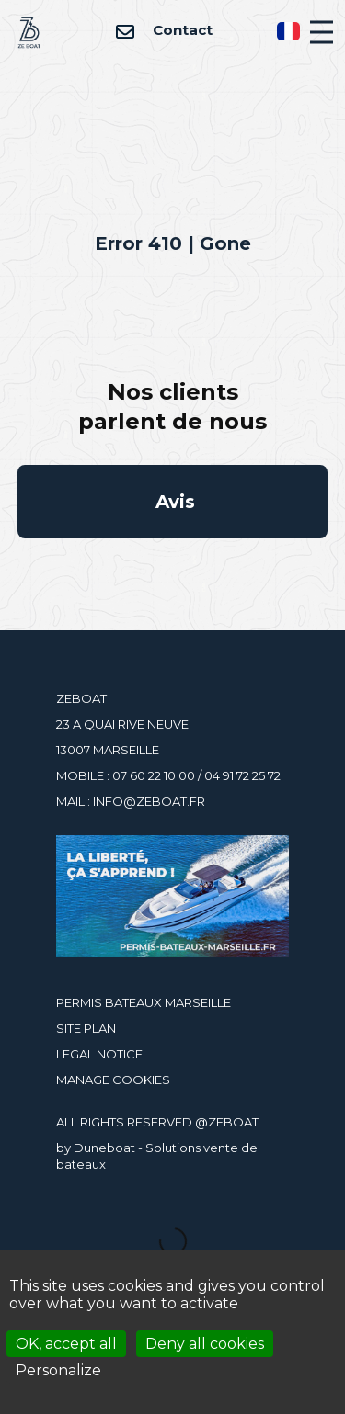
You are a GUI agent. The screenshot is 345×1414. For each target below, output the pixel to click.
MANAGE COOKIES (113, 1079)
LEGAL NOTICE (99, 1053)
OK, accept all (66, 1343)
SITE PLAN (86, 1028)
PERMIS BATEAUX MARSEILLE (143, 1002)
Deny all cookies (204, 1343)
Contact (164, 30)
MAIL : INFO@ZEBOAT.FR (130, 801)
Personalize (58, 1370)
